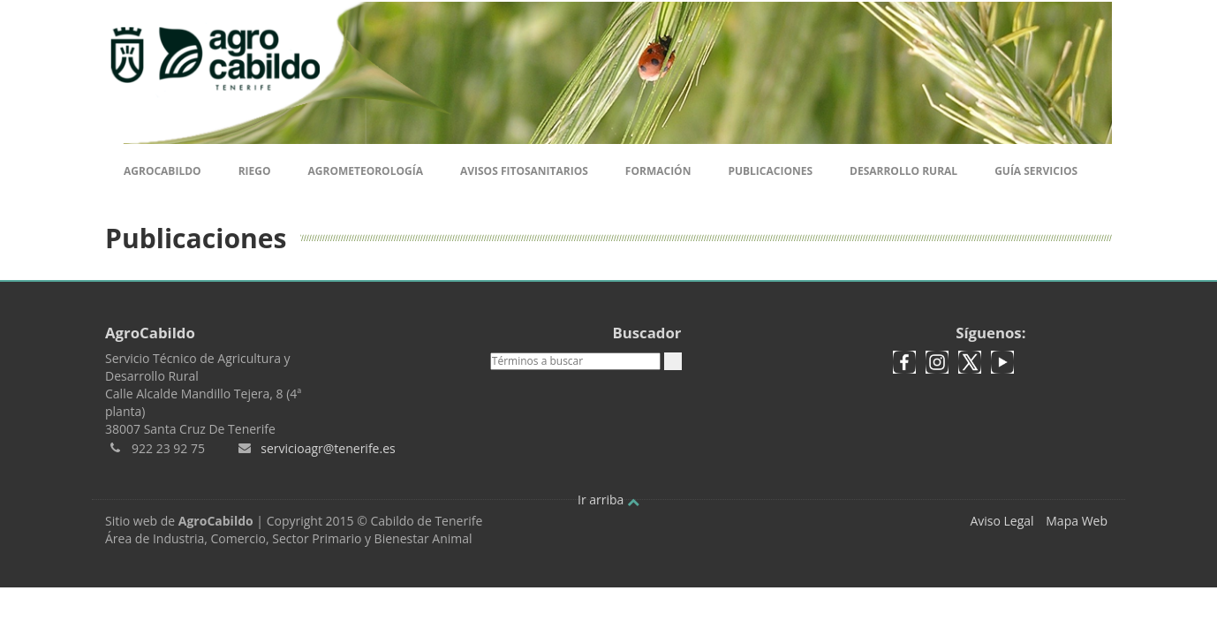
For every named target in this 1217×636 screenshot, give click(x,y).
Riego (254, 170)
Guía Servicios (1035, 170)
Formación (658, 170)
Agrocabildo (162, 170)
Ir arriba (608, 499)
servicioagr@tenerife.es (328, 448)
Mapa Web (1076, 520)
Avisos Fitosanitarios (524, 170)
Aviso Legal (1001, 520)
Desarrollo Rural (903, 170)
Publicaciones (770, 170)
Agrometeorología (364, 170)
